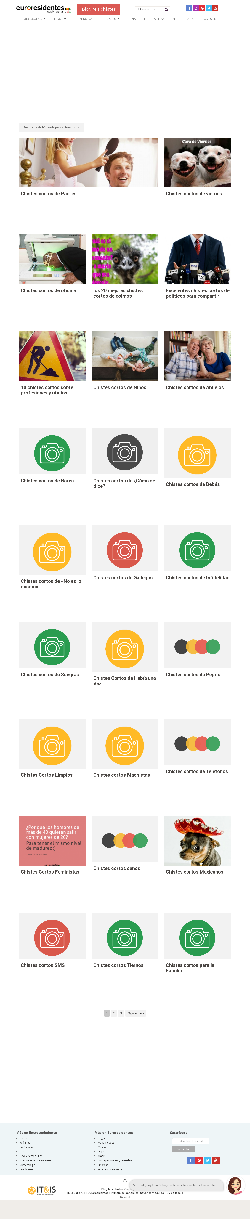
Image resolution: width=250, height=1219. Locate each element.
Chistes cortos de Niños (119, 387)
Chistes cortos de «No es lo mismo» (51, 583)
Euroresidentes (98, 1193)
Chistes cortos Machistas (121, 775)
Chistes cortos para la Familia (190, 967)
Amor (101, 1156)
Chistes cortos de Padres (49, 193)
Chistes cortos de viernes (194, 193)
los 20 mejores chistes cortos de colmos (118, 293)
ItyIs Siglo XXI (76, 1193)
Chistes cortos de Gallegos (123, 577)
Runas (132, 18)
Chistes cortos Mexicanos (194, 872)
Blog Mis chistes (112, 1189)
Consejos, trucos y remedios (115, 1160)
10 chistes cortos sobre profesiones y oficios (47, 390)
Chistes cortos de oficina (48, 290)
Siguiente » (135, 1013)
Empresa (103, 1165)
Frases (23, 1138)
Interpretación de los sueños (196, 18)
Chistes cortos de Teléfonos (197, 771)
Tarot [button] (58, 18)
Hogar (101, 1138)
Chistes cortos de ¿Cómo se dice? (124, 483)
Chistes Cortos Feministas (50, 872)
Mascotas (104, 1147)
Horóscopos (26, 1147)
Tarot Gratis (26, 1151)
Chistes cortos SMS (43, 965)
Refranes (24, 1142)
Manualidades (106, 1142)
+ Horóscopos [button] (30, 18)
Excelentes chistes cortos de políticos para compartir (198, 293)
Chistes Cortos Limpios (47, 775)
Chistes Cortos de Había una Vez (124, 680)
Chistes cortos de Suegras (50, 674)
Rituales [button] (109, 18)
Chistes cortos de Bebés (193, 484)
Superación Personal (110, 1169)
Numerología (85, 18)
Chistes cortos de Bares (47, 481)
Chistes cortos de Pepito (193, 674)
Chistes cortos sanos (116, 868)
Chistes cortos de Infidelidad (198, 577)
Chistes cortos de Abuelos (195, 387)
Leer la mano (154, 18)
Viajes (101, 1151)
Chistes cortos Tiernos (118, 965)
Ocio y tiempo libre (30, 1156)
